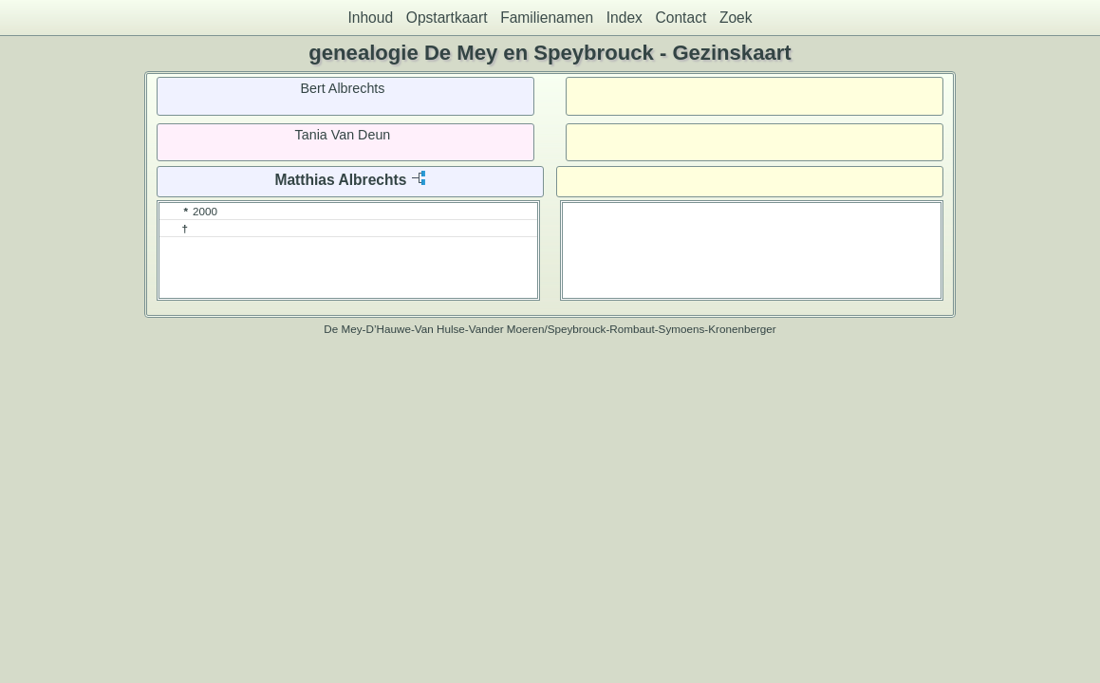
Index (624, 17)
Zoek (736, 17)
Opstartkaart (447, 17)
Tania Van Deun (343, 134)
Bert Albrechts (342, 88)
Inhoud (370, 17)
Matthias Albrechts (340, 180)
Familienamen (546, 17)
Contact (681, 17)
